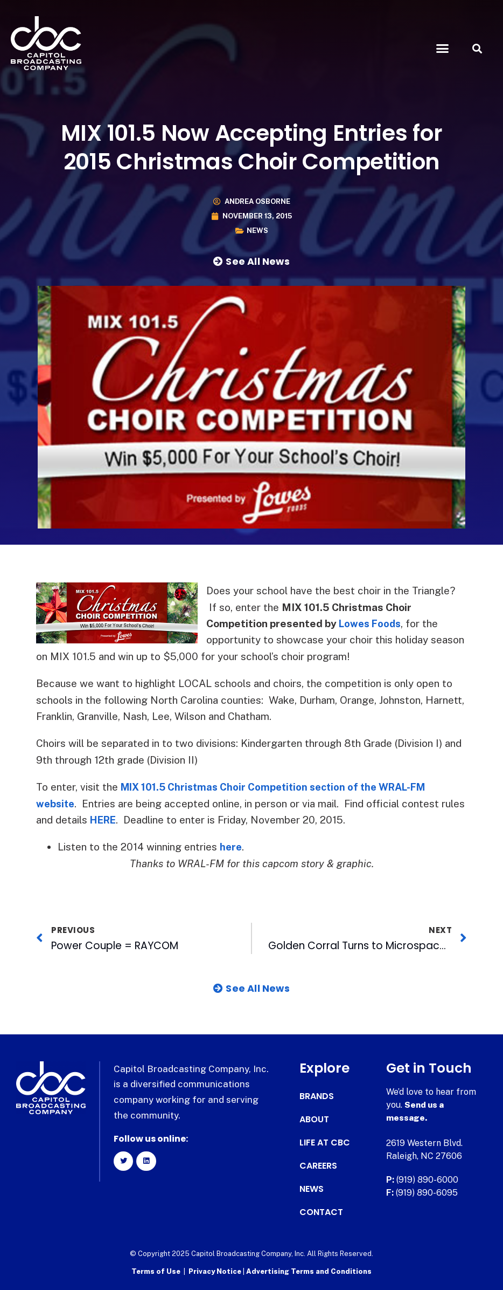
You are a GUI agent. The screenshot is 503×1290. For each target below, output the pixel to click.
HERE (105, 820)
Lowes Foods (371, 623)
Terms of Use (155, 1271)
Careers (318, 1166)
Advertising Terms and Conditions (309, 1271)
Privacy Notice (215, 1271)
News (257, 231)
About (314, 1119)
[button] (442, 48)
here (231, 847)
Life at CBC (324, 1142)
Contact (321, 1212)
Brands (316, 1096)
